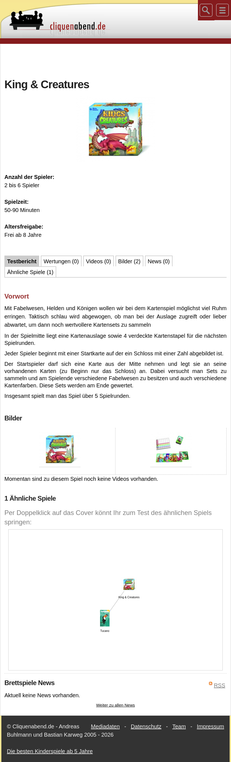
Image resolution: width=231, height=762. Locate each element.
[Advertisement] (115, 60)
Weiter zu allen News (115, 705)
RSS (219, 685)
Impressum (210, 726)
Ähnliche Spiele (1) (30, 272)
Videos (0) (98, 261)
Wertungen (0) (61, 261)
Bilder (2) (129, 261)
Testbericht (21, 261)
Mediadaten (105, 726)
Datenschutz (146, 726)
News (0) (159, 261)
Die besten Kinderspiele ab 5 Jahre (50, 751)
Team (179, 726)
